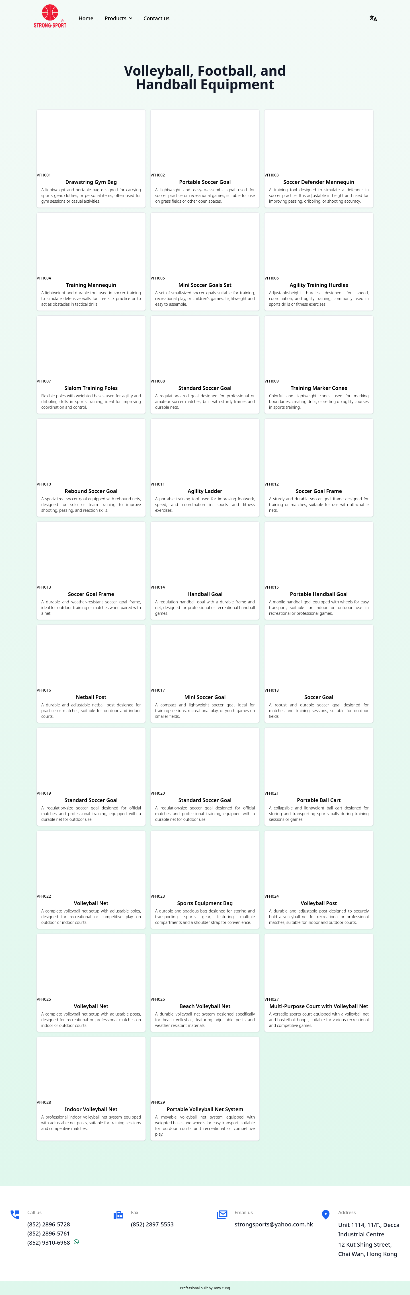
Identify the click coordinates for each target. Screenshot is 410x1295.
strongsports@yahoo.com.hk (274, 1224)
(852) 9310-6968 (53, 1242)
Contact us (156, 18)
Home (86, 18)
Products (118, 18)
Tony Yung (221, 1288)
